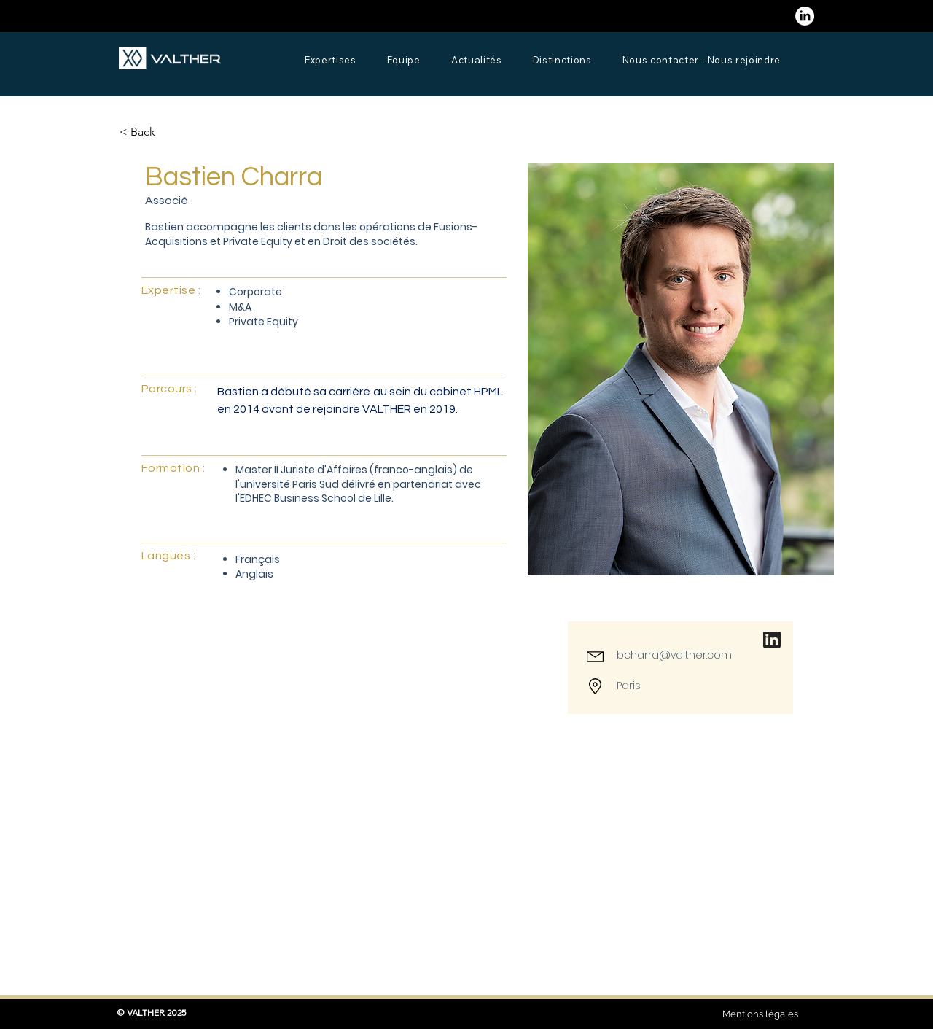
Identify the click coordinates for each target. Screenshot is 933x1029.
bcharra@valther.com (674, 655)
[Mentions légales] (760, 1014)
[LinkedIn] (804, 16)
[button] (148, 132)
